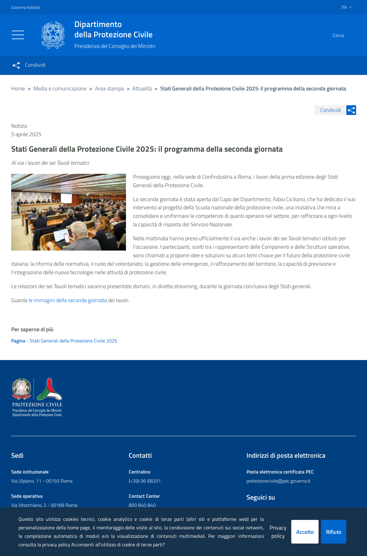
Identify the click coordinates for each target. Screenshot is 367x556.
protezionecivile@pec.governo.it (278, 480)
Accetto (305, 532)
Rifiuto (334, 532)
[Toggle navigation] (18, 35)
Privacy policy (278, 532)
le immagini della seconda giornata (68, 300)
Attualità (142, 88)
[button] (349, 35)
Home (18, 88)
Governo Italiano (25, 7)
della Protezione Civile (114, 29)
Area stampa (109, 88)
